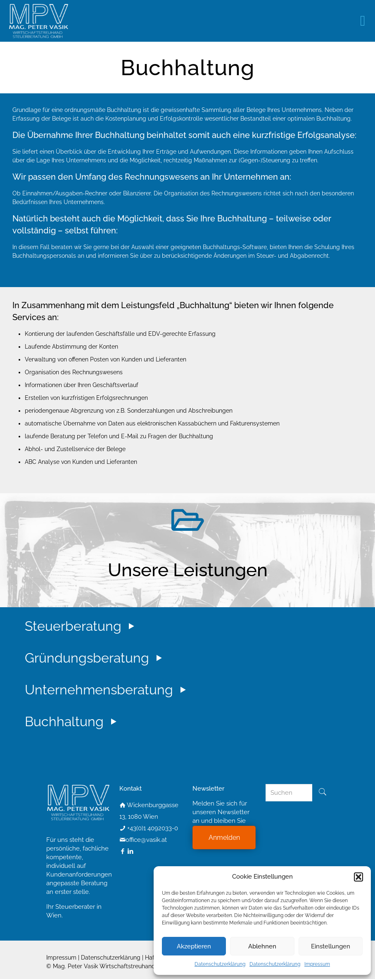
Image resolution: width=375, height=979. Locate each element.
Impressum (317, 964)
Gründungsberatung (95, 657)
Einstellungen (330, 946)
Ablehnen (262, 946)
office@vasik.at (146, 840)
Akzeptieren (194, 946)
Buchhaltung (72, 721)
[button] (358, 877)
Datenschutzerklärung (220, 964)
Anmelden (224, 837)
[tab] (194, 633)
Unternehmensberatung (107, 689)
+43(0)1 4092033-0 (152, 828)
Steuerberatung (81, 626)
